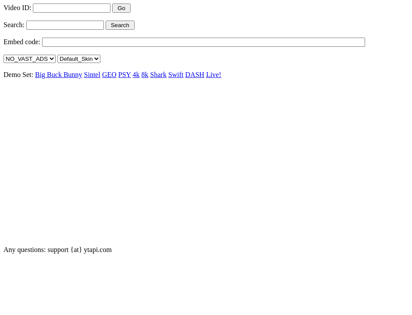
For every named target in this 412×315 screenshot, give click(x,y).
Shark (158, 74)
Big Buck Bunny (58, 74)
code (31, 42)
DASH (195, 74)
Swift (176, 74)
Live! (213, 74)
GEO (109, 74)
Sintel (92, 74)
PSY (124, 74)
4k (136, 74)
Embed (13, 42)
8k (145, 74)
